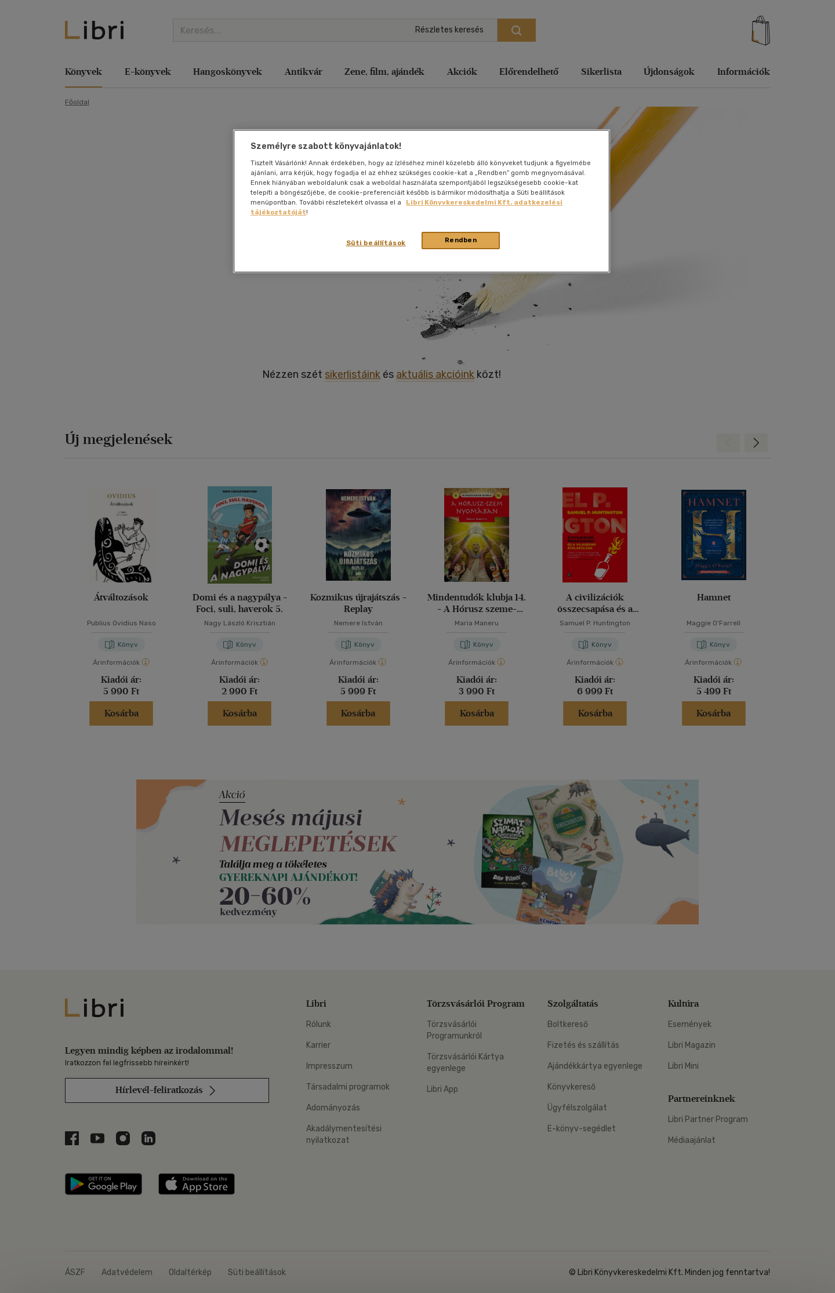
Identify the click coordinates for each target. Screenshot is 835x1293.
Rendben (461, 240)
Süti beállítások (376, 243)
